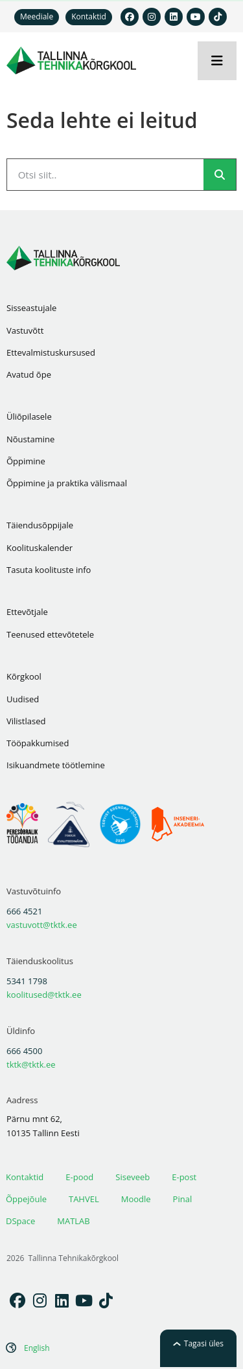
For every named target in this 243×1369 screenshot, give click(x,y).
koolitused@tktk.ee (44, 994)
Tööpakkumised (37, 743)
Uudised (22, 699)
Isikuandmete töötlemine (55, 765)
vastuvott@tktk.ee (41, 925)
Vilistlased (25, 721)
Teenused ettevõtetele (50, 634)
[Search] (219, 174)
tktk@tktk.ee (31, 1064)
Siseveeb (132, 1177)
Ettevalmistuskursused (50, 352)
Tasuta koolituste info (48, 570)
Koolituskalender (39, 548)
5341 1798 (26, 981)
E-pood (79, 1177)
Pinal (182, 1199)
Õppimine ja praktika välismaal (66, 483)
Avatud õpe (28, 374)
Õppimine (25, 461)
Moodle (136, 1199)
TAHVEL (84, 1199)
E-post (184, 1177)
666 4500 (24, 1051)
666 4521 (24, 911)
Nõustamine (30, 439)
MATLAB (73, 1221)
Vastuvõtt (24, 330)
